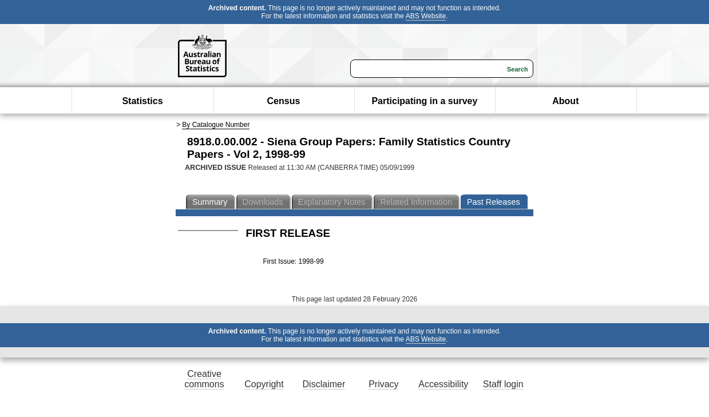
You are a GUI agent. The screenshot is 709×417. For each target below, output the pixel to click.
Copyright (263, 384)
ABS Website (426, 16)
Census (283, 101)
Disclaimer (324, 384)
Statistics (142, 101)
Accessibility (443, 384)
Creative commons (204, 379)
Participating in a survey (424, 101)
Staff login (503, 384)
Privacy (383, 384)
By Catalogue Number (215, 125)
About (565, 101)
